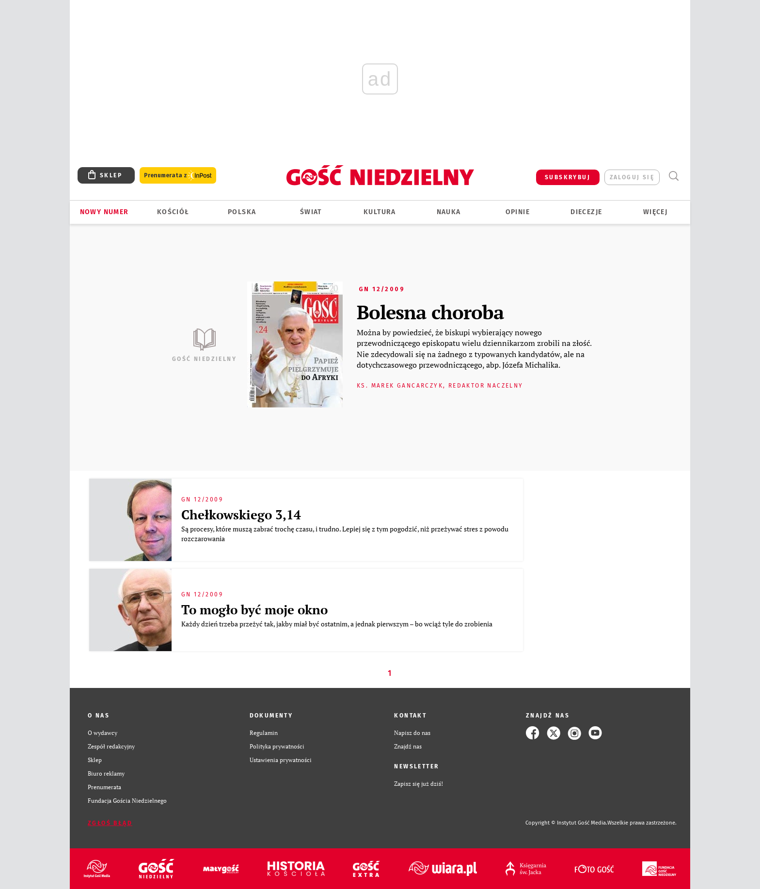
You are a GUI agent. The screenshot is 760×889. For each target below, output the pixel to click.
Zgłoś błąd (110, 823)
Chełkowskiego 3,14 (241, 514)
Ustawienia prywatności (281, 760)
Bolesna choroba (430, 312)
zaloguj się (632, 177)
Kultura (380, 212)
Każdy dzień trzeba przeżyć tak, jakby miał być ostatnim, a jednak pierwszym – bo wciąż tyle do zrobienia (337, 623)
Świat (311, 212)
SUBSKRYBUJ (567, 177)
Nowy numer (104, 212)
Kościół (173, 212)
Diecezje (586, 212)
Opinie (518, 212)
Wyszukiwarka (673, 176)
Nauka (449, 212)
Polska (242, 212)
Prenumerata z (178, 175)
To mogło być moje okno (254, 609)
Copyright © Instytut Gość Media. (566, 823)
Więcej (655, 212)
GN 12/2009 (382, 289)
